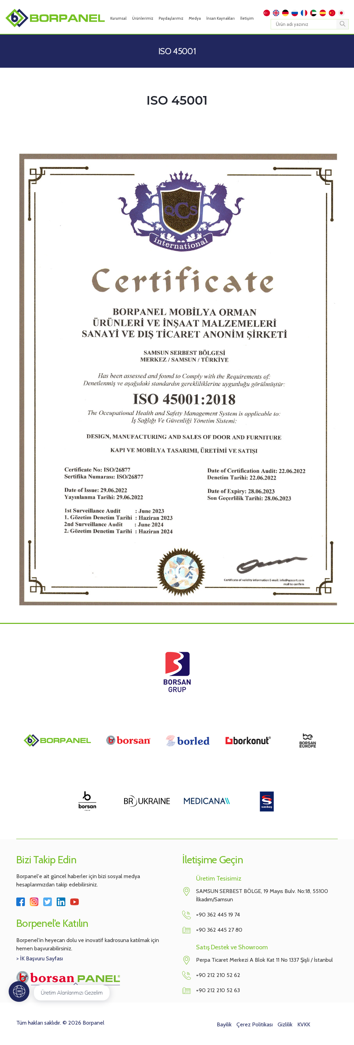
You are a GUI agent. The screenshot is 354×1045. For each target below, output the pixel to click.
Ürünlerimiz (142, 18)
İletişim (247, 18)
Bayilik (224, 1024)
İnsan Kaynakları (220, 18)
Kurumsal (118, 18)
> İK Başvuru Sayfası (39, 958)
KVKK (303, 1024)
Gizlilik (285, 1024)
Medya (195, 18)
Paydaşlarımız (171, 18)
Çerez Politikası (254, 1024)
